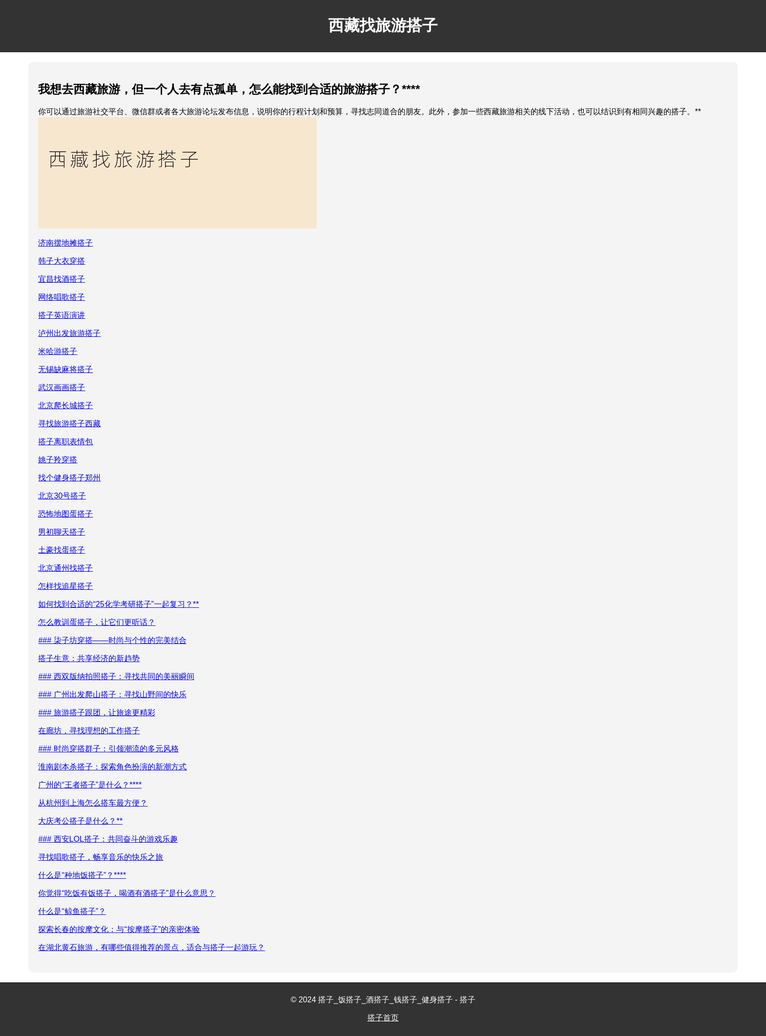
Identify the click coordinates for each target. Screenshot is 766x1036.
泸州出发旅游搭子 (69, 333)
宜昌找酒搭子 (61, 279)
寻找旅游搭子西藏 (69, 423)
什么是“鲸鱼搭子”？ (72, 911)
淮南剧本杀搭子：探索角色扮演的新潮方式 (112, 767)
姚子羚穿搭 (57, 460)
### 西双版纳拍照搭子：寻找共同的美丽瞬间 (116, 676)
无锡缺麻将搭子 (65, 369)
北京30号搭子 (62, 496)
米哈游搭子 (57, 351)
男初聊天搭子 (61, 532)
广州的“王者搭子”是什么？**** (90, 785)
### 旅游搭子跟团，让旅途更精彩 (96, 712)
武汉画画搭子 (61, 387)
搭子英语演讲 (61, 315)
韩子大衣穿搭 (61, 261)
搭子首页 (383, 1018)
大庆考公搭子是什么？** (80, 821)
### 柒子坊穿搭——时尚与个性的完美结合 (112, 640)
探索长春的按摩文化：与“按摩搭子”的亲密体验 (119, 929)
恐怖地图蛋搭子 (65, 514)
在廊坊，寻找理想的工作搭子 (89, 730)
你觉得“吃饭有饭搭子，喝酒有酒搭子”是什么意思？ (126, 893)
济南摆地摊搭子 (65, 243)
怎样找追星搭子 (65, 586)
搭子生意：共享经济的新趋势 (89, 658)
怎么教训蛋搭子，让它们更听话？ (96, 622)
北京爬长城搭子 (65, 405)
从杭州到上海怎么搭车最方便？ (93, 803)
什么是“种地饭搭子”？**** (82, 875)
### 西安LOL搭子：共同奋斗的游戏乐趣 (107, 839)
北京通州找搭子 (65, 568)
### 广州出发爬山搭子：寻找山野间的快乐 (112, 694)
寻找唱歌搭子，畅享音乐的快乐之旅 (100, 857)
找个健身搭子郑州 (69, 478)
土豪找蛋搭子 (61, 550)
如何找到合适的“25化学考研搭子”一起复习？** (118, 604)
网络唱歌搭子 (61, 297)
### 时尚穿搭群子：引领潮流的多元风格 (108, 749)
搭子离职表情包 (65, 441)
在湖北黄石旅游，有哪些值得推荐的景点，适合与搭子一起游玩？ (151, 947)
